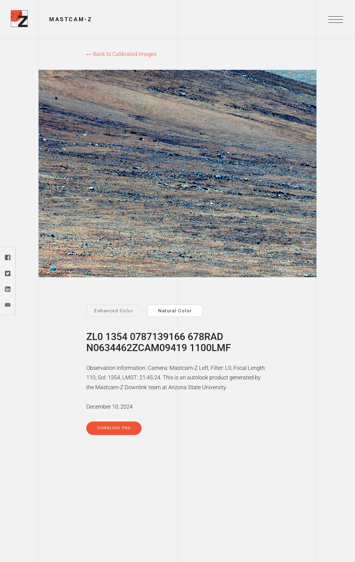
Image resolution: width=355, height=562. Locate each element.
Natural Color (175, 311)
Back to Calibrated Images (121, 54)
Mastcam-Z (70, 19)
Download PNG (114, 428)
